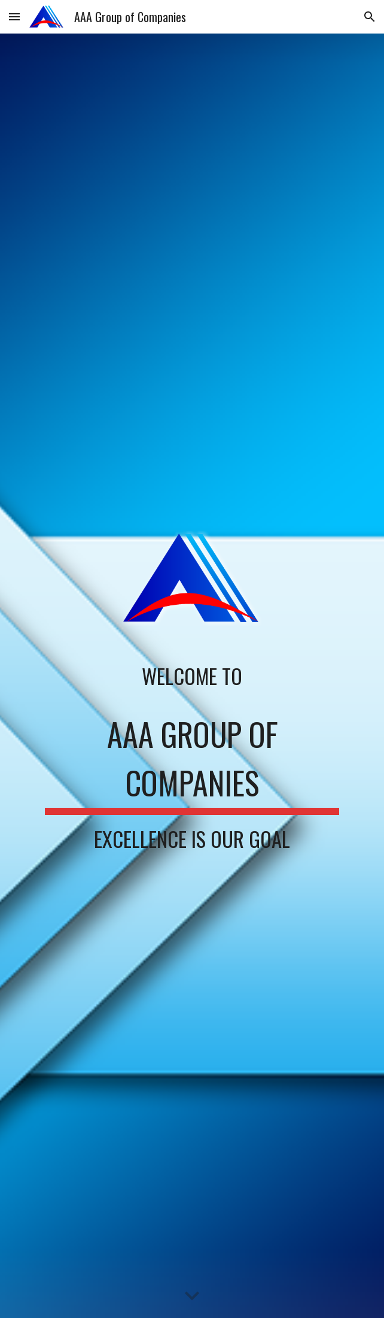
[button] (14, 16)
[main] (191, 676)
